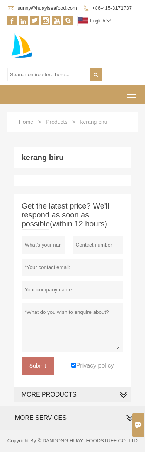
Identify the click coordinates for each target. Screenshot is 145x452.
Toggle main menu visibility (132, 92)
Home (26, 122)
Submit (37, 366)
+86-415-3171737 (112, 8)
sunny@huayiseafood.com (47, 8)
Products (56, 122)
